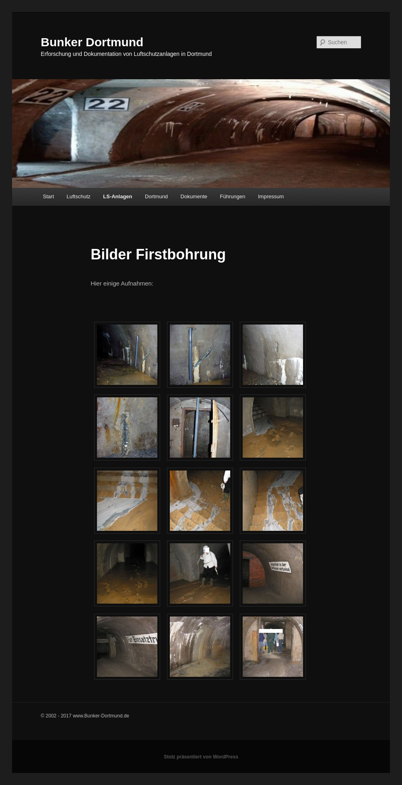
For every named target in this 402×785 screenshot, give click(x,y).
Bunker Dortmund (92, 42)
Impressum (271, 196)
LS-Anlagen (117, 196)
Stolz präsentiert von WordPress (201, 757)
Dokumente (194, 196)
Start (48, 196)
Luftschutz (79, 196)
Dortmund (156, 196)
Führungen (232, 196)
